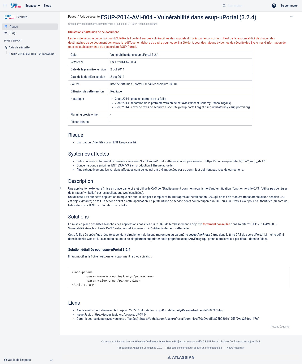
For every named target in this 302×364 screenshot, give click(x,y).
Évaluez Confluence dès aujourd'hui (240, 341)
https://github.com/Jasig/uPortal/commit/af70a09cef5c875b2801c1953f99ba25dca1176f (199, 318)
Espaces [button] (30, 5)
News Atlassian (235, 347)
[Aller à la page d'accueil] (15, 5)
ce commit (190, 169)
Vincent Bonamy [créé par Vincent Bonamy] (88, 23)
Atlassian (181, 357)
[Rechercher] (224, 5)
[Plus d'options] (292, 17)
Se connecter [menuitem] (289, 5)
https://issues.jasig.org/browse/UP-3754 (120, 314)
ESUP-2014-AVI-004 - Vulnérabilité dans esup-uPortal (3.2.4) (178, 17)
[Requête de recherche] (244, 5)
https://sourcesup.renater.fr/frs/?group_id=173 (236, 161)
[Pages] (30, 26)
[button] (5, 5)
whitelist (89, 192)
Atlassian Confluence (144, 347)
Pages (72, 16)
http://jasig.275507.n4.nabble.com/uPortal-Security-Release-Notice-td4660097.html (168, 310)
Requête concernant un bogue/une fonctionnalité (194, 347)
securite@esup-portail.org (184, 107)
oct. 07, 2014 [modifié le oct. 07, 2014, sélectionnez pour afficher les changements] (130, 23)
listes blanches (106, 224)
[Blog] (30, 33)
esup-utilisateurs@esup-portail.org (227, 107)
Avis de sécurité (90, 16)
